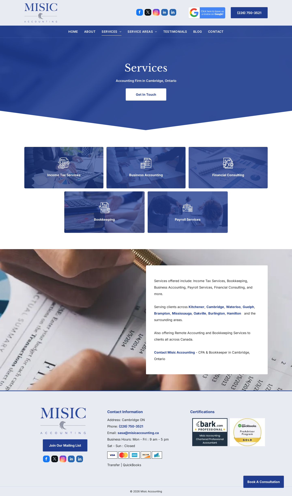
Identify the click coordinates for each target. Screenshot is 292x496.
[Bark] (210, 432)
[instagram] (156, 13)
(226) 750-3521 (131, 426)
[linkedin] (164, 13)
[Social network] (173, 13)
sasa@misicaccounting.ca (138, 433)
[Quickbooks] (247, 432)
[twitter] (148, 13)
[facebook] (139, 13)
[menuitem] (73, 32)
